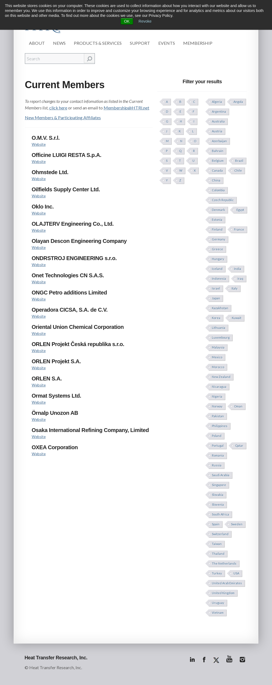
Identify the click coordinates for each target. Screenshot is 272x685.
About (37, 43)
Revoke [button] (145, 21)
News (59, 43)
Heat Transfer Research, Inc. (56, 657)
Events (166, 43)
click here (58, 107)
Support (140, 43)
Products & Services (98, 43)
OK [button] (127, 21)
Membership (197, 43)
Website (39, 144)
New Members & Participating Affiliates (63, 117)
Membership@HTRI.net (126, 107)
